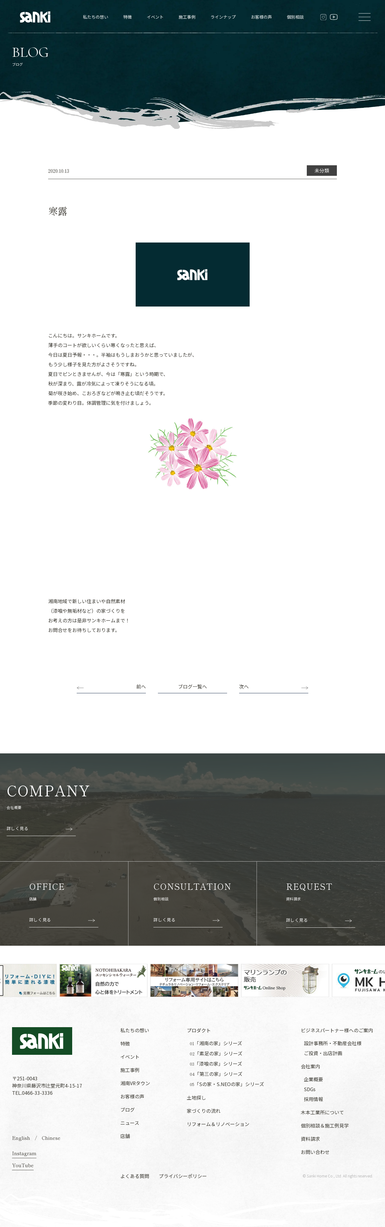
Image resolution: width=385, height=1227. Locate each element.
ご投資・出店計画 (323, 1053)
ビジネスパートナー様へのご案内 (337, 1030)
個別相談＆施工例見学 (325, 1125)
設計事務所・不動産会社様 (333, 1043)
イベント (155, 16)
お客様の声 (261, 16)
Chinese (51, 1137)
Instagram (24, 1153)
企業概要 (313, 1079)
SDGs (310, 1089)
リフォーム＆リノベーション (218, 1124)
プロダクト (199, 1030)
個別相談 (295, 16)
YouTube (23, 1165)
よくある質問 (134, 1176)
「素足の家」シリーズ (216, 1053)
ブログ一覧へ (192, 686)
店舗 (125, 1136)
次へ (244, 686)
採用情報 (313, 1099)
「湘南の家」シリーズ (216, 1043)
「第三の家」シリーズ (216, 1074)
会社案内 (310, 1066)
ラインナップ (223, 16)
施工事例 (187, 16)
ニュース (129, 1123)
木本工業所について (322, 1112)
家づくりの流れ (203, 1111)
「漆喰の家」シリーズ (216, 1064)
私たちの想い (95, 16)
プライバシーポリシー (183, 1176)
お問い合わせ (315, 1152)
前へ (141, 686)
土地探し (196, 1097)
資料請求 (310, 1139)
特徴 (127, 16)
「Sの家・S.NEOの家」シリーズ (227, 1084)
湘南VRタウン (135, 1083)
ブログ (127, 1109)
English (21, 1137)
